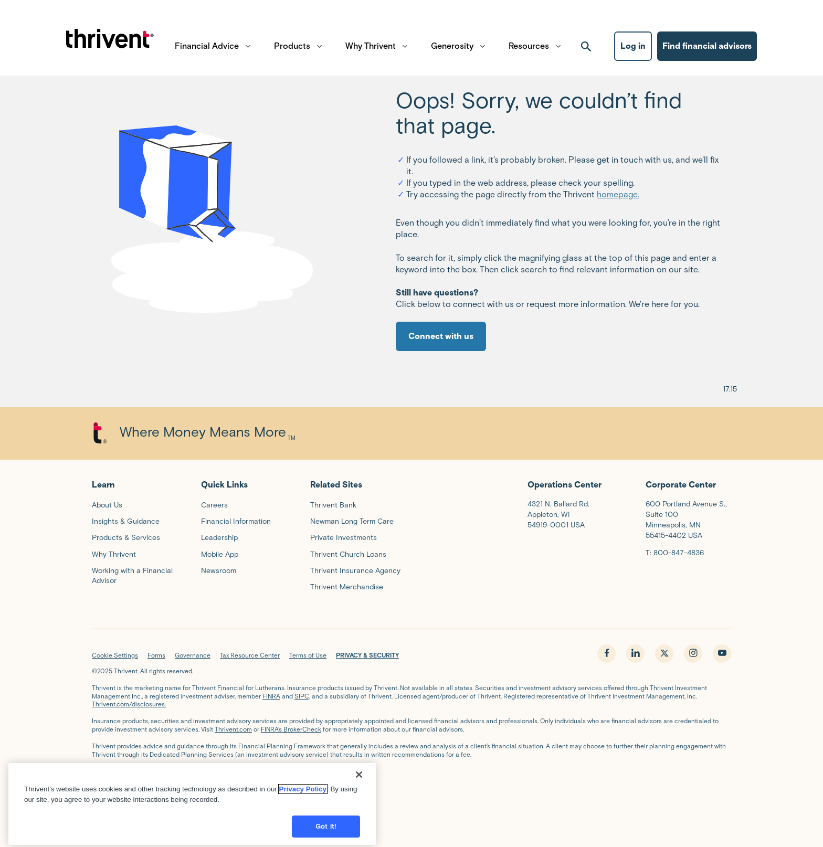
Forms (156, 655)
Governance (192, 655)
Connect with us (440, 336)
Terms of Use (307, 655)
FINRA (271, 696)
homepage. (618, 194)
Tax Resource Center (250, 655)
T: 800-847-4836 (675, 552)
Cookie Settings (115, 655)
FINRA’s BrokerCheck (291, 729)
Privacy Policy (302, 800)
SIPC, (302, 696)
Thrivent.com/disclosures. (129, 704)
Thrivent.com (233, 729)
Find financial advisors (707, 50)
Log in (633, 50)
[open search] (586, 50)
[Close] (359, 786)
